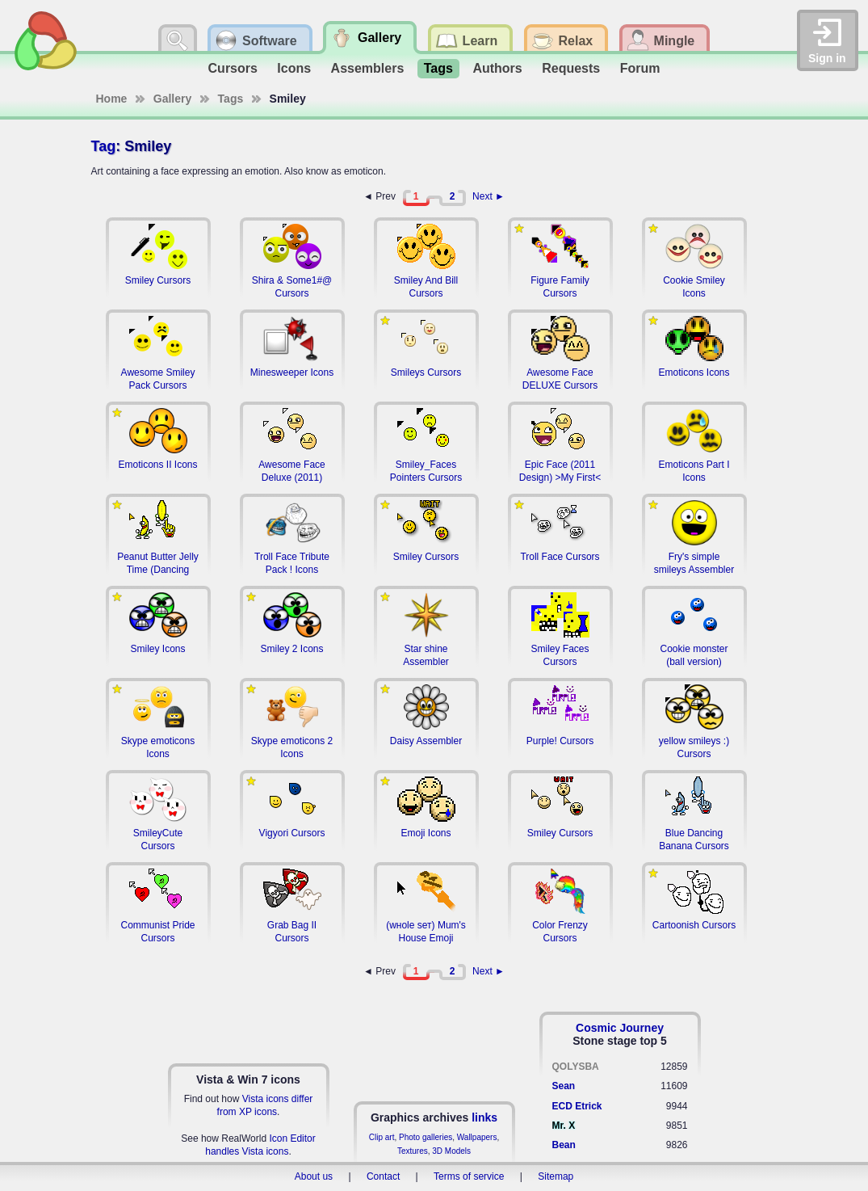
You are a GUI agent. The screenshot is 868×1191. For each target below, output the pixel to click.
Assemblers (368, 68)
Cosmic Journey (620, 1027)
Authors (497, 68)
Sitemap (555, 1176)
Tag (103, 146)
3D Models (451, 1151)
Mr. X (564, 1125)
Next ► (488, 196)
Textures (412, 1151)
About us (314, 1176)
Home (112, 98)
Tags (438, 68)
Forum (640, 68)
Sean (564, 1086)
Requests (571, 68)
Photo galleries (425, 1137)
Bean (564, 1145)
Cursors (233, 68)
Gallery (172, 98)
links (484, 1117)
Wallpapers (477, 1137)
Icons (294, 68)
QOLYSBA (575, 1066)
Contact (383, 1176)
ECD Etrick (577, 1106)
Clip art (382, 1137)
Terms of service (469, 1176)
